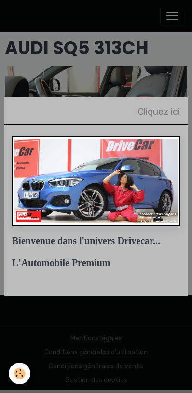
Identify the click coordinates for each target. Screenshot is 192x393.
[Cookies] (19, 373)
